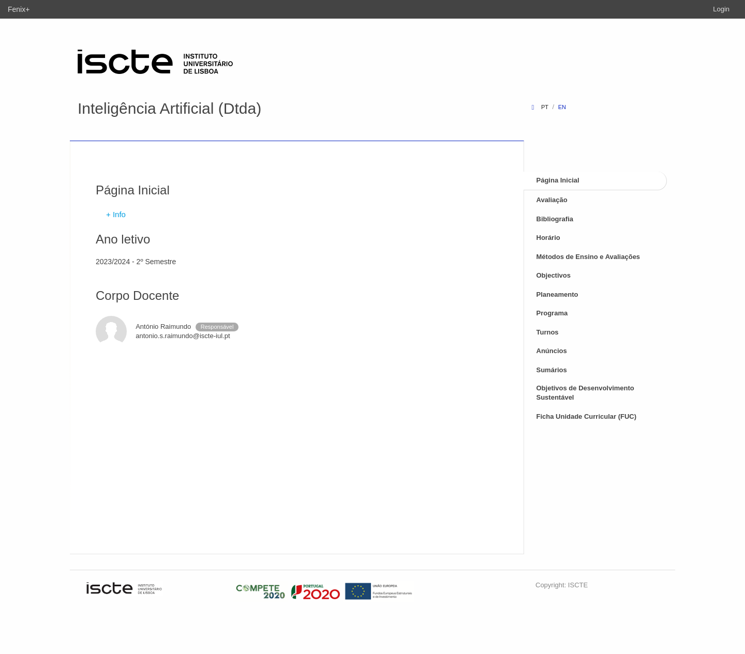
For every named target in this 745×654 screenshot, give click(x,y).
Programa (552, 313)
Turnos (548, 332)
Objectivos (554, 275)
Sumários (552, 370)
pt (544, 107)
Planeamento (557, 294)
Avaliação (552, 200)
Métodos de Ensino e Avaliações (588, 257)
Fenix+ (18, 9)
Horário (548, 237)
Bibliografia (555, 219)
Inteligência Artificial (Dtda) (169, 108)
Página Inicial (558, 180)
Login (721, 9)
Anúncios (552, 351)
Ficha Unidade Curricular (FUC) (587, 416)
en (562, 107)
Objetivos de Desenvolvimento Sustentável (585, 393)
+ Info (116, 214)
